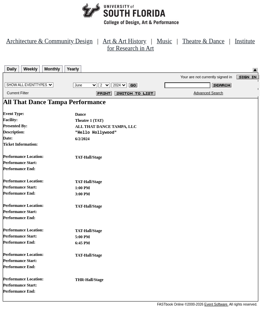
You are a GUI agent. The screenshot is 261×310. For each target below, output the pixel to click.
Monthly (52, 69)
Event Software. (216, 304)
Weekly (30, 69)
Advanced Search (208, 93)
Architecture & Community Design (49, 41)
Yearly (73, 69)
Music (164, 41)
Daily (12, 69)
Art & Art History (124, 41)
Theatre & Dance (203, 41)
